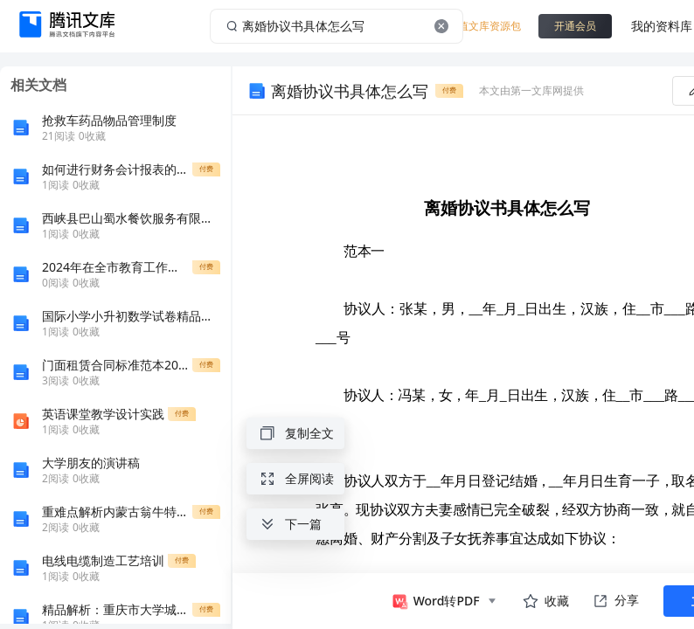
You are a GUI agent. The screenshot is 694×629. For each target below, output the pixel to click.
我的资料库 (661, 25)
